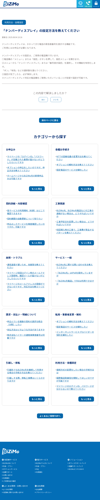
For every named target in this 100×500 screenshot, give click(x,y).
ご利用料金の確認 (9, 481)
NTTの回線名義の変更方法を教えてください (74, 158)
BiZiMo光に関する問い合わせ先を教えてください (74, 266)
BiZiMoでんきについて (44, 463)
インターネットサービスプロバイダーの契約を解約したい (75, 333)
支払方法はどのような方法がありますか (26, 329)
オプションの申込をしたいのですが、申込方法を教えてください (26, 169)
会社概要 (39, 489)
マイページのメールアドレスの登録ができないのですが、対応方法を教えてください (26, 286)
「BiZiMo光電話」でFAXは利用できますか (75, 282)
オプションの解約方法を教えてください (75, 164)
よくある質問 (7, 489)
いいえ (56, 99)
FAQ (37, 469)
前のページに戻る (50, 120)
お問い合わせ (7, 475)
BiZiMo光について (9, 463)
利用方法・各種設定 (14, 22)
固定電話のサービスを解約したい (72, 169)
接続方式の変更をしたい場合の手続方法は (75, 371)
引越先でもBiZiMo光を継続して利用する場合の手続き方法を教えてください (25, 371)
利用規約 (6, 478)
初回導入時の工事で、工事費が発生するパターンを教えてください (75, 231)
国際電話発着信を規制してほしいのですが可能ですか (75, 379)
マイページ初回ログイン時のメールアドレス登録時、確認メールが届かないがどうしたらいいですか (26, 275)
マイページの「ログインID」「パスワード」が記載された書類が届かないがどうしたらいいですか (26, 159)
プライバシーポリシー (44, 492)
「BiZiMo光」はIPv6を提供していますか (74, 274)
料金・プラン (7, 466)
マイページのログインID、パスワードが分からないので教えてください (75, 387)
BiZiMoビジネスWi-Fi (76, 469)
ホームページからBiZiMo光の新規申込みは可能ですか (25, 177)
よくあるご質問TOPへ (50, 415)
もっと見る (37, 188)
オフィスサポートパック (77, 463)
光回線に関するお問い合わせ (13, 492)
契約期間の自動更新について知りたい (25, 218)
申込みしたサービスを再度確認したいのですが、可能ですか (26, 225)
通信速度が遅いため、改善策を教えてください (26, 266)
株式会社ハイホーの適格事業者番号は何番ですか (26, 336)
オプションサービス (10, 469)
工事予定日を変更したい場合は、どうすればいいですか (75, 223)
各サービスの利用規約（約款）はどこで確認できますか (26, 212)
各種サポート (7, 472)
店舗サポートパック (76, 466)
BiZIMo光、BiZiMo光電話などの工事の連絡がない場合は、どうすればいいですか (75, 213)
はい (43, 99)
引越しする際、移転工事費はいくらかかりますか (26, 379)
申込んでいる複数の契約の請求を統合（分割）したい (24, 323)
